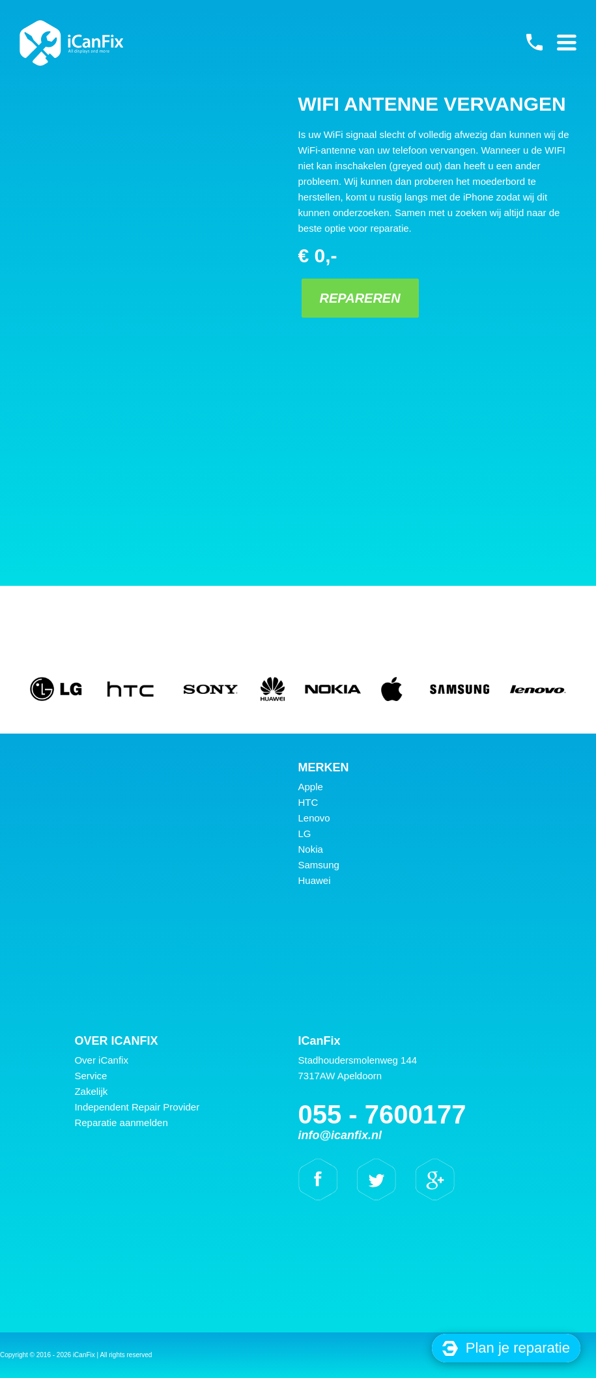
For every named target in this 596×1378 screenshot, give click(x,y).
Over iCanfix (101, 1060)
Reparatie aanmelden (120, 1122)
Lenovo (314, 817)
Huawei (314, 880)
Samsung (318, 864)
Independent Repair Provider (136, 1106)
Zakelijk (90, 1091)
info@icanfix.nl (340, 1135)
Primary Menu (566, 42)
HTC (308, 802)
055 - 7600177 (534, 42)
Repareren (356, 298)
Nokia (310, 849)
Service (90, 1075)
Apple (310, 786)
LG (304, 833)
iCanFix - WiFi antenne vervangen (72, 43)
